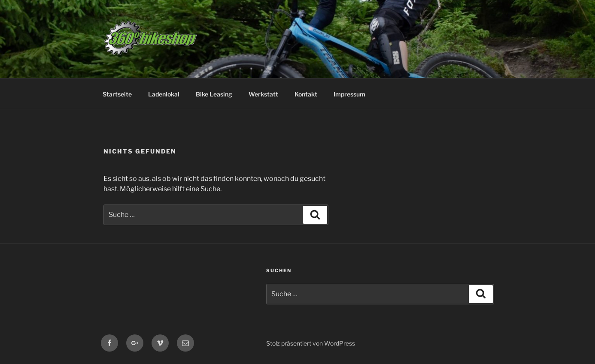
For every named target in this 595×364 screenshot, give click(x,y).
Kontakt (305, 94)
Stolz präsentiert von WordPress (310, 343)
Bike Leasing (214, 94)
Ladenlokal (163, 94)
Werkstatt (263, 94)
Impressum (349, 94)
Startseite (117, 94)
